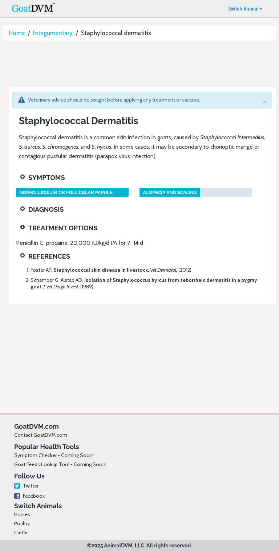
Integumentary (53, 33)
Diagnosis (46, 209)
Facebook (29, 496)
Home (17, 33)
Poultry (22, 523)
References (49, 256)
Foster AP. (111, 270)
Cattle (21, 532)
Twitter (26, 485)
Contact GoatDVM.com (40, 435)
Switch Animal (245, 9)
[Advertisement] (135, 64)
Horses (22, 514)
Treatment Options (63, 228)
